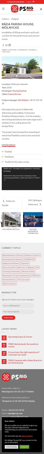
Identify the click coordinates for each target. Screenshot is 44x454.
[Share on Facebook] (3, 45)
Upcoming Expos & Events (20, 337)
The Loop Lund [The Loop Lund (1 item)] (23, 280)
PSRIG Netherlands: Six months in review (23, 345)
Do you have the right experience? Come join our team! (23, 353)
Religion (15, 19)
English (31, 2)
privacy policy (27, 436)
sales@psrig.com (14, 413)
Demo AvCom (14, 94)
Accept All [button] (24, 447)
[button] (3, 9)
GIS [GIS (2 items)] (37, 267)
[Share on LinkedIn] (10, 45)
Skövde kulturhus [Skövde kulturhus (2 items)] (8, 280)
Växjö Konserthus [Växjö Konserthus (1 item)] (9, 284)
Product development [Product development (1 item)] (22, 276)
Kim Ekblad (23, 100)
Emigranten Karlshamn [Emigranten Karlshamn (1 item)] (10, 263)
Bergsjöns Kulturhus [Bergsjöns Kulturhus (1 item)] (32, 255)
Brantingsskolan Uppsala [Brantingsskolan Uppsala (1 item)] (11, 259)
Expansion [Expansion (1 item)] (25, 263)
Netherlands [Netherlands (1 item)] (7, 276)
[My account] (41, 8)
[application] (22, 178)
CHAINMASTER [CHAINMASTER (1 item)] (29, 259)
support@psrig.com (19, 417)
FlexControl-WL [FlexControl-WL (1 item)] (8, 267)
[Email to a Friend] (6, 45)
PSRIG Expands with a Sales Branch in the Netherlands (25, 361)
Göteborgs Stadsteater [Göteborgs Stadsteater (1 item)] (11, 271)
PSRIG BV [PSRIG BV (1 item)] (36, 276)
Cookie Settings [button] (11, 447)
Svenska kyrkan (20, 91)
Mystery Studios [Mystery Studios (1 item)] (28, 271)
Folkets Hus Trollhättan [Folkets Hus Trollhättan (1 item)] (25, 267)
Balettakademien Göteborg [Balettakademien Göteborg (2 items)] (12, 255)
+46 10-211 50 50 (16, 410)
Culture (5, 19)
